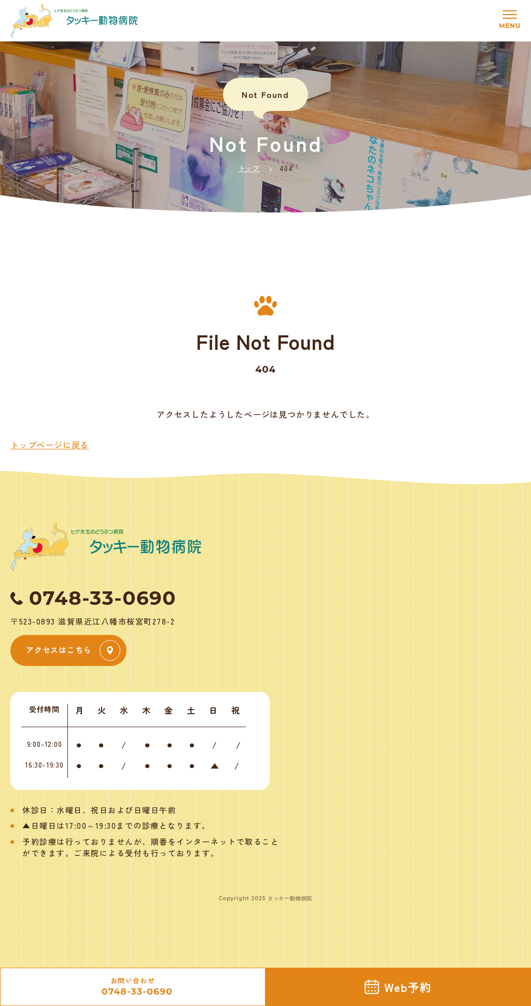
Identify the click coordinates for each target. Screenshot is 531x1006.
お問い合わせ (133, 987)
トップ (249, 168)
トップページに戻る (49, 444)
